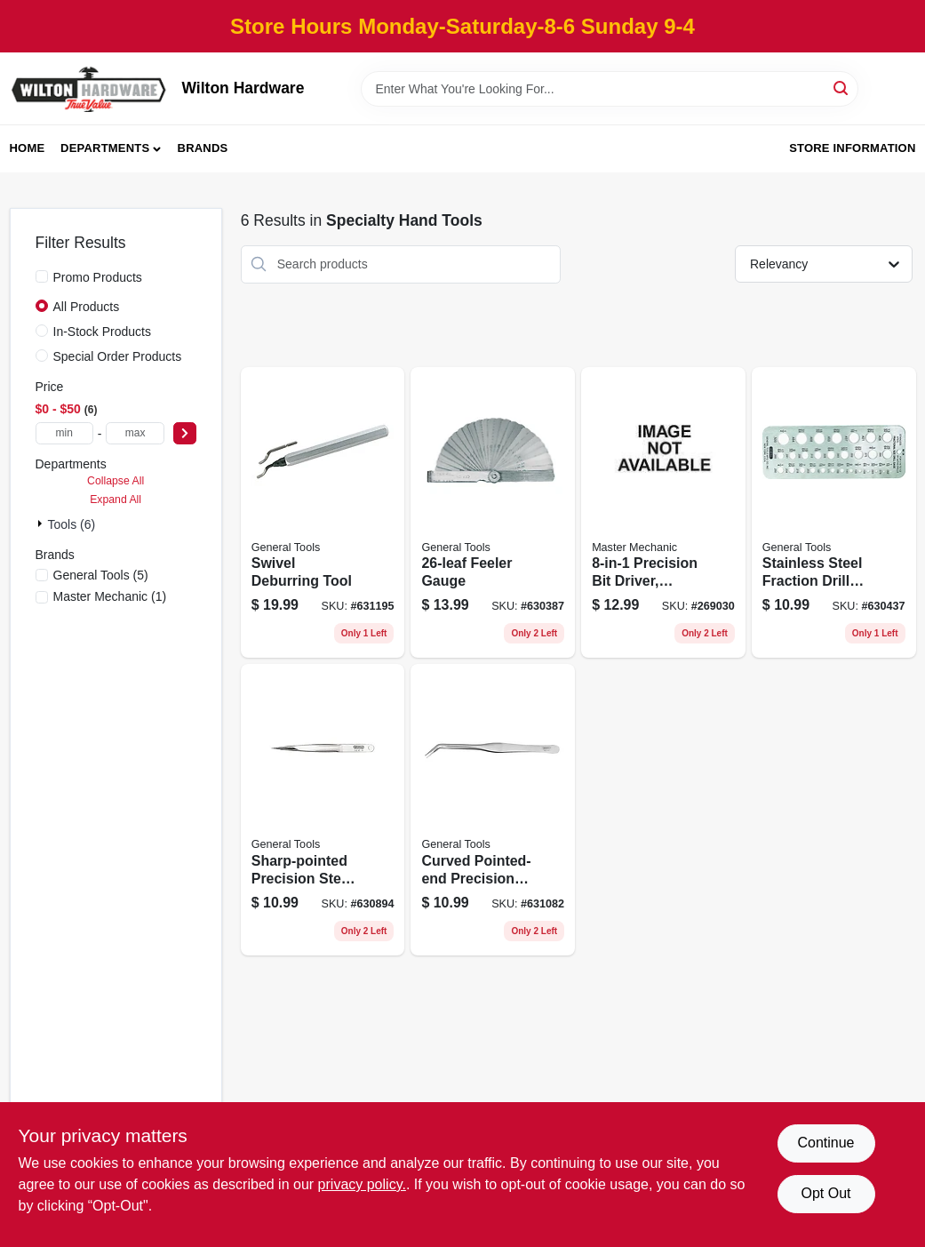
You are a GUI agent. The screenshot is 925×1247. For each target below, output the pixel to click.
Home (27, 148)
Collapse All (115, 481)
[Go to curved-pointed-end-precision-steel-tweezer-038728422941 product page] (493, 809)
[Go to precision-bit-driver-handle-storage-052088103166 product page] (663, 513)
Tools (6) (72, 524)
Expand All (115, 499)
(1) (110, 596)
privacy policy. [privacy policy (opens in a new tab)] (362, 1184)
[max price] (134, 433)
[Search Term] (609, 89)
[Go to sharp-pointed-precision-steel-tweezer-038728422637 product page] (323, 809)
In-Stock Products (102, 331)
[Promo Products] (42, 276)
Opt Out (825, 1193)
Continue (825, 1142)
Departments (104, 148)
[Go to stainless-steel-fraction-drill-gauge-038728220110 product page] (834, 513)
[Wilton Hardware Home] (90, 88)
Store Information (852, 148)
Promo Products (97, 277)
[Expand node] (41, 523)
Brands (203, 148)
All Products (86, 306)
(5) (100, 575)
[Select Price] (184, 433)
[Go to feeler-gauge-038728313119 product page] (493, 513)
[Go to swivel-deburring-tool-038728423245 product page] (323, 513)
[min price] (64, 433)
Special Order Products (117, 356)
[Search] (842, 87)
